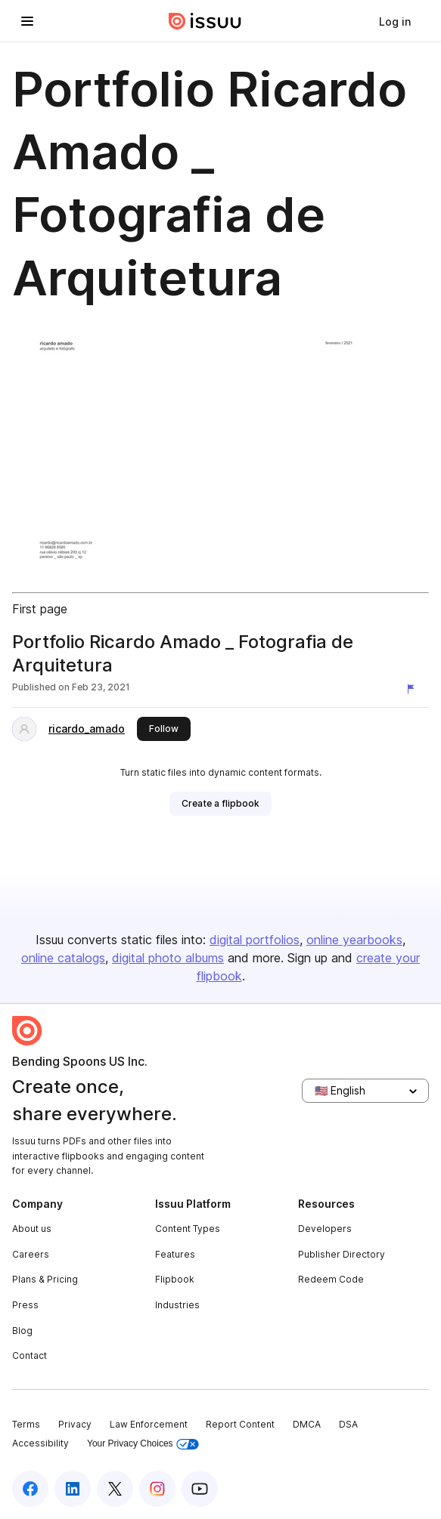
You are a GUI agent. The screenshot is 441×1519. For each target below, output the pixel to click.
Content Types (187, 1228)
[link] (395, 21)
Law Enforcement (149, 1424)
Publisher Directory (341, 1254)
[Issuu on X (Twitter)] (115, 1489)
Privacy (75, 1424)
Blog (22, 1330)
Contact (29, 1355)
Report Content (240, 1424)
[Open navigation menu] (27, 21)
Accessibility (40, 1443)
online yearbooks (354, 939)
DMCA (307, 1424)
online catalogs (63, 957)
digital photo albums (168, 957)
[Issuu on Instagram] (157, 1489)
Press (25, 1305)
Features (175, 1254)
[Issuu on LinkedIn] (72, 1489)
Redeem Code (331, 1279)
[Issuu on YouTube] (200, 1489)
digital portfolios (255, 939)
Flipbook (174, 1279)
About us (31, 1228)
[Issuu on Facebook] (30, 1489)
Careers (30, 1254)
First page (39, 608)
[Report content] (414, 689)
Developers (325, 1228)
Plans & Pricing (45, 1279)
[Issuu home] (205, 21)
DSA (348, 1424)
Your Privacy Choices (143, 1444)
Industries (177, 1305)
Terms (26, 1424)
